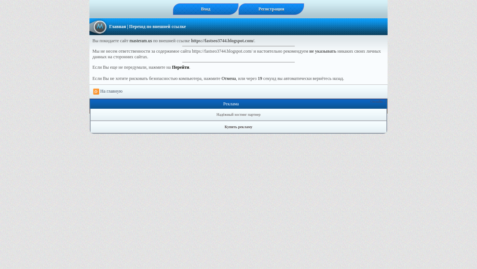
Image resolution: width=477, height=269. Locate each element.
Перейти (180, 67)
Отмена (228, 78)
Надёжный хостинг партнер (238, 114)
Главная (117, 26)
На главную (108, 92)
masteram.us (141, 40)
